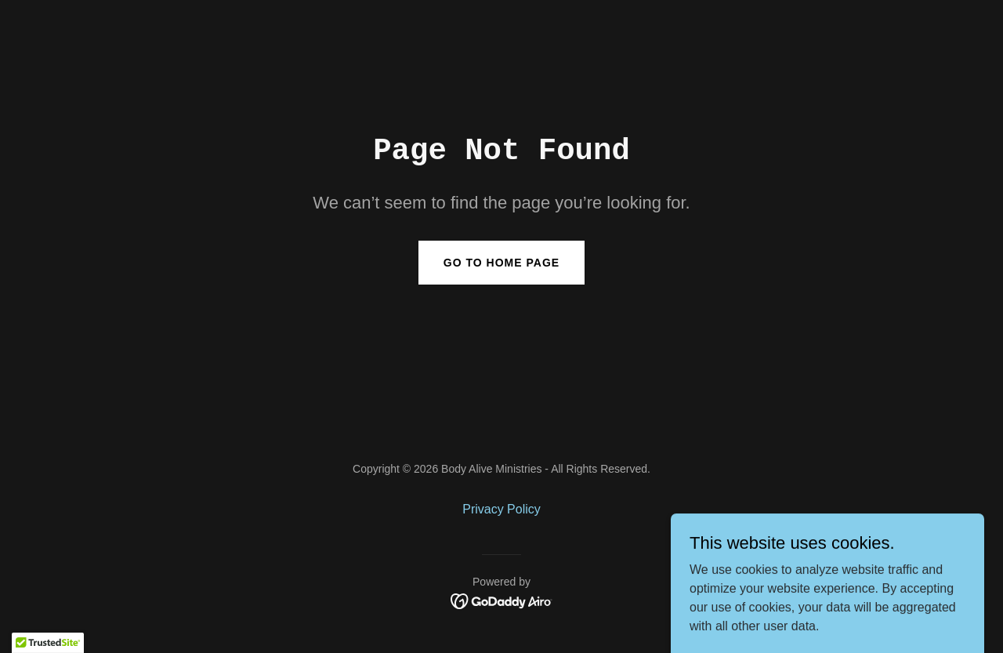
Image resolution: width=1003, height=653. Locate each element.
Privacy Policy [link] (501, 509)
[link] (502, 600)
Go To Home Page (501, 262)
